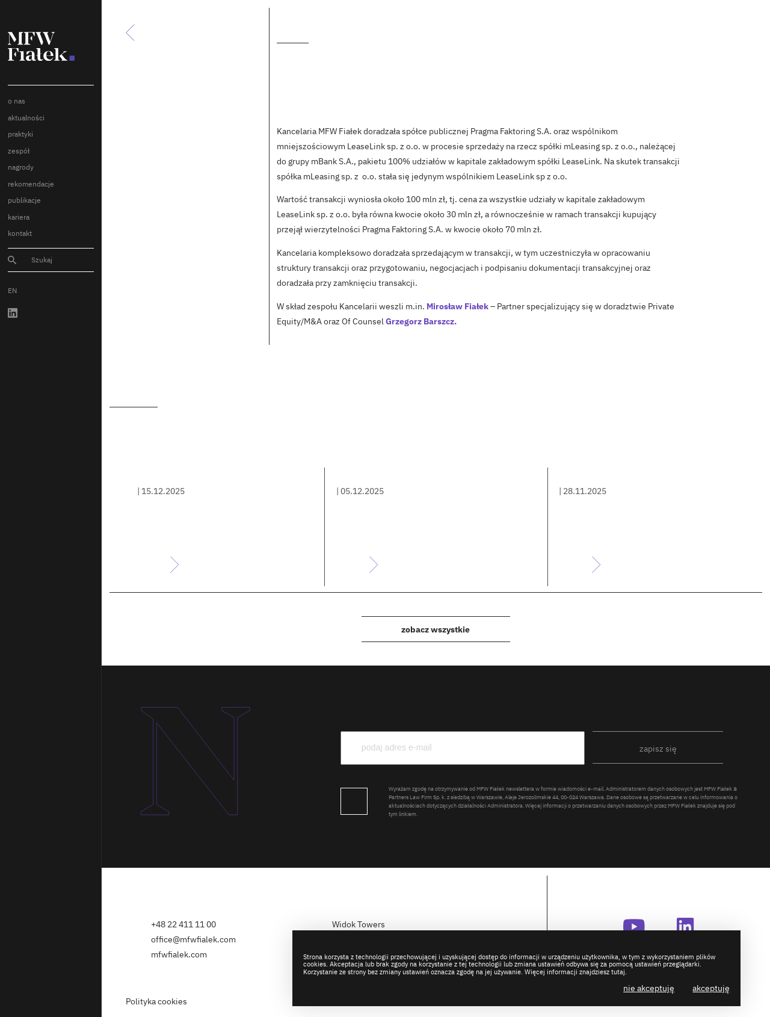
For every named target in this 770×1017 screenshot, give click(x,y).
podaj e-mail (539, 710)
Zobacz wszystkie (435, 629)
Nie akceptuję (648, 988)
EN (12, 290)
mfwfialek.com (179, 954)
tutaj (618, 971)
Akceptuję (711, 988)
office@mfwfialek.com (193, 939)
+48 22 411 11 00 (183, 924)
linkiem (407, 814)
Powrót (136, 32)
